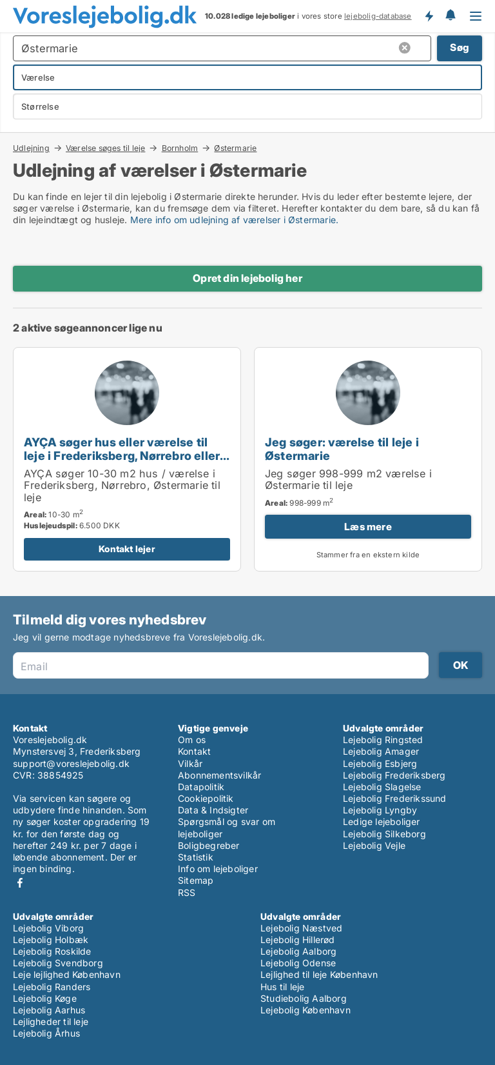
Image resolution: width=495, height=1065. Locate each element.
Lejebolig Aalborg (298, 951)
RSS (187, 892)
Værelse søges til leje (105, 147)
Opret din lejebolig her (247, 278)
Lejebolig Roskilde (52, 951)
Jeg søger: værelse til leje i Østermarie (342, 449)
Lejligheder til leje (50, 1021)
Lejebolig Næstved (301, 927)
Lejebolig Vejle (374, 845)
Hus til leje (282, 986)
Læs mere (368, 527)
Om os (192, 739)
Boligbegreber (209, 845)
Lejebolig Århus (46, 1033)
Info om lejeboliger (218, 868)
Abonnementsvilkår (219, 775)
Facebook (20, 883)
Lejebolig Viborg (48, 927)
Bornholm (180, 147)
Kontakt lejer (127, 548)
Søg (459, 47)
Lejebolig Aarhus (49, 1009)
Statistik (195, 856)
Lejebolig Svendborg (58, 962)
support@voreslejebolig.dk (71, 763)
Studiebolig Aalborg (303, 998)
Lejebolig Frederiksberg (394, 775)
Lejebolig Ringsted (383, 739)
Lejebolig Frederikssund (395, 798)
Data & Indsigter (213, 809)
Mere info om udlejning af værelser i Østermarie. (234, 219)
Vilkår (190, 763)
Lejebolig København (305, 1009)
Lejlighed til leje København (319, 974)
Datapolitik (201, 786)
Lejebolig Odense (298, 962)
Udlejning (31, 147)
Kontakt (194, 751)
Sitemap (195, 880)
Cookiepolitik (206, 798)
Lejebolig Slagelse (382, 786)
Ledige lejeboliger (381, 821)
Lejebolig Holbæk (50, 939)
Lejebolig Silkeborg (384, 833)
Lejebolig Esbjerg (380, 763)
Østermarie (235, 148)
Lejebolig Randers (51, 986)
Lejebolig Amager (381, 751)
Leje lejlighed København (67, 974)
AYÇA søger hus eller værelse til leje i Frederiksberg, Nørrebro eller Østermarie (122, 455)
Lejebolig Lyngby (380, 809)
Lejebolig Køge (45, 998)
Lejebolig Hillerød (297, 939)
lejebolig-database (378, 16)
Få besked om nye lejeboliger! (428, 16)
